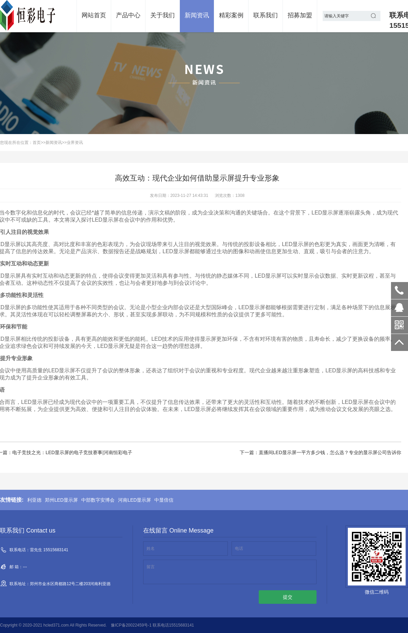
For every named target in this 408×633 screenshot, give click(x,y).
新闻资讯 (197, 15)
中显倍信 (163, 500)
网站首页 (94, 15)
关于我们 (162, 15)
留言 (151, 566)
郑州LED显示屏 (61, 500)
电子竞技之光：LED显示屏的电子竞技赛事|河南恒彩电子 (72, 452)
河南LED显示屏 (134, 500)
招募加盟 (300, 15)
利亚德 (34, 500)
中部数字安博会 (98, 500)
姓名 (151, 548)
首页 (37, 142)
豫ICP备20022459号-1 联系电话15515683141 (152, 625)
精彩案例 (231, 15)
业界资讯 (75, 142)
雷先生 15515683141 (399, 290)
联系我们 (265, 15)
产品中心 (128, 15)
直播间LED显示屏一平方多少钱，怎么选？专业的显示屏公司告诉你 (330, 452)
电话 (239, 548)
